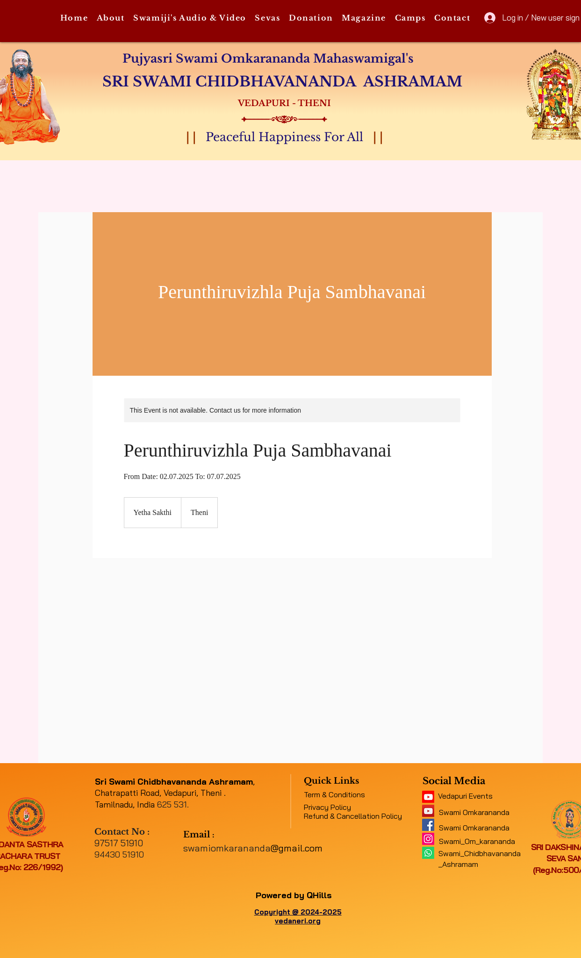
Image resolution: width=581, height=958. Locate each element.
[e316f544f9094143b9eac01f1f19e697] (428, 825)
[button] (110, 18)
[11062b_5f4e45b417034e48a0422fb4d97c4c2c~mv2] (428, 797)
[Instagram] (428, 839)
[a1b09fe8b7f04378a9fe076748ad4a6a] (428, 811)
